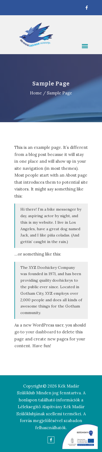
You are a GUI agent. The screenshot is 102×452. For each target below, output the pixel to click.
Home (36, 93)
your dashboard (41, 331)
